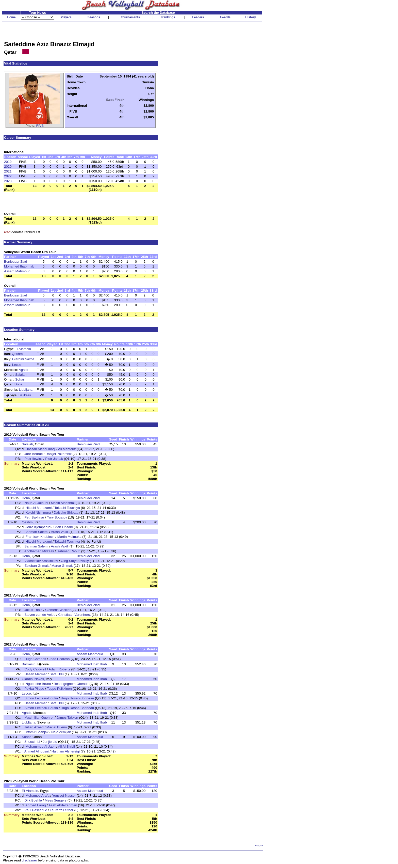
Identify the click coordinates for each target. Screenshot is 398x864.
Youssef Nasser (64, 795)
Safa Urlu (56, 674)
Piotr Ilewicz (33, 459)
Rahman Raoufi (68, 551)
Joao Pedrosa (59, 659)
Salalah (20, 374)
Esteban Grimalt (36, 566)
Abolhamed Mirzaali (39, 551)
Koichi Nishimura (38, 512)
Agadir (24, 370)
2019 (8, 162)
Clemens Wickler (58, 610)
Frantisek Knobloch (40, 537)
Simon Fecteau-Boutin (41, 698)
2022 (8, 176)
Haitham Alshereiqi (66, 751)
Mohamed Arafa (37, 795)
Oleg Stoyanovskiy (75, 561)
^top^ (259, 846)
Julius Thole (33, 610)
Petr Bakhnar (34, 517)
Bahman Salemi (36, 532)
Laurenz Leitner (61, 810)
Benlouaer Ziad (15, 261)
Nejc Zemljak (61, 732)
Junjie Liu (50, 742)
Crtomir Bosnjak (36, 732)
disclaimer (29, 860)
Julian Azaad (34, 727)
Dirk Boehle (33, 800)
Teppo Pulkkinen (59, 688)
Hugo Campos (35, 659)
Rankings (168, 17)
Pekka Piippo (34, 688)
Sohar (19, 379)
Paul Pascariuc (35, 810)
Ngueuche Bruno (38, 684)
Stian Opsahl (63, 527)
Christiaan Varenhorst (74, 615)
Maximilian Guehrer (39, 717)
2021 (8, 171)
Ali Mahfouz (67, 449)
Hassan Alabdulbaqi (41, 449)
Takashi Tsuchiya (67, 508)
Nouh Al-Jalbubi (36, 503)
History (250, 17)
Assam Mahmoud (17, 271)
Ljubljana (25, 389)
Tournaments (130, 17)
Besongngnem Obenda (71, 684)
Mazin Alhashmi (63, 503)
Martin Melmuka (69, 537)
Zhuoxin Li (32, 742)
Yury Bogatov (57, 517)
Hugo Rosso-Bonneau (77, 698)
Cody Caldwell (35, 669)
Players (66, 17)
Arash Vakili (60, 532)
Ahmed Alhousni (36, 751)
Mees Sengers (56, 800)
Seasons (94, 17)
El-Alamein (23, 349)
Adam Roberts (59, 669)
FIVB (40, 126)
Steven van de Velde (39, 615)
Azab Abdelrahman (62, 805)
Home (11, 17)
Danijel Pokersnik (58, 454)
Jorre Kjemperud (38, 527)
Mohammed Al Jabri (41, 746)
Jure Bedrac (33, 454)
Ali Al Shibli (66, 746)
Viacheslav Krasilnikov (41, 561)
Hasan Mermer (35, 674)
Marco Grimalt (62, 566)
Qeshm (17, 354)
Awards (225, 17)
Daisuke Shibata (66, 512)
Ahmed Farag (35, 805)
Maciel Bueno (56, 727)
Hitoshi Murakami (39, 508)
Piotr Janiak (54, 459)
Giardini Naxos (23, 359)
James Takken (67, 717)
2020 (8, 166)
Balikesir (25, 395)
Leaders (198, 17)
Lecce (16, 365)
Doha (18, 384)
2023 (8, 181)
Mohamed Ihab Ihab (19, 266)
